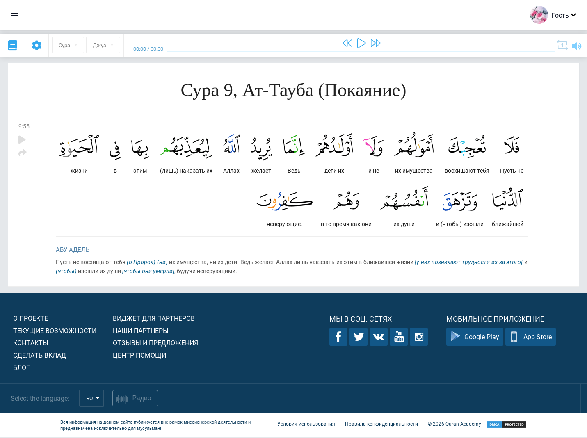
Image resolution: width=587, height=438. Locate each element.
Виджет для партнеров (154, 319)
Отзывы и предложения (155, 343)
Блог (21, 368)
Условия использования (306, 425)
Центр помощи (139, 355)
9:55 (24, 126)
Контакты (30, 343)
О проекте (30, 319)
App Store (530, 337)
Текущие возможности (54, 331)
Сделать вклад (39, 355)
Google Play (474, 337)
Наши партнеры (141, 331)
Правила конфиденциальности (381, 425)
